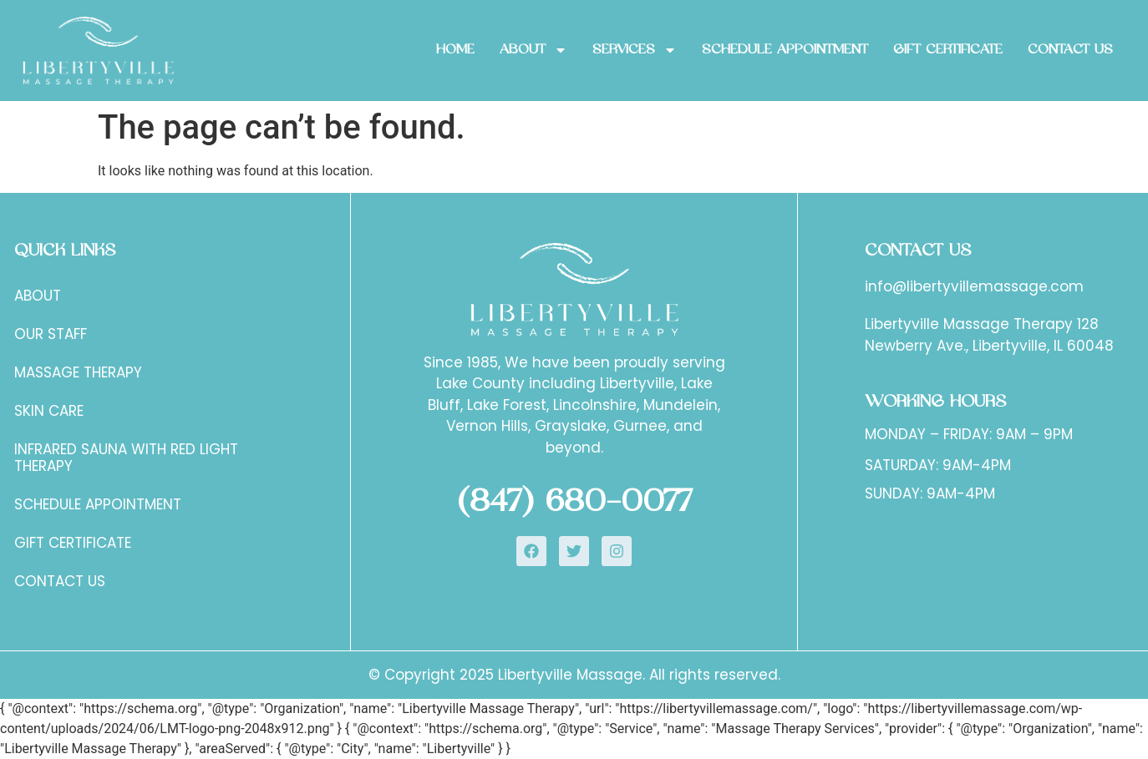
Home (455, 50)
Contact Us (1070, 50)
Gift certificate (72, 543)
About (533, 50)
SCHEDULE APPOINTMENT (785, 50)
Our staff (50, 334)
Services (634, 50)
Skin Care (49, 411)
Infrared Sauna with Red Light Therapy (126, 457)
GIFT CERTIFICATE (948, 50)
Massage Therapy (78, 372)
